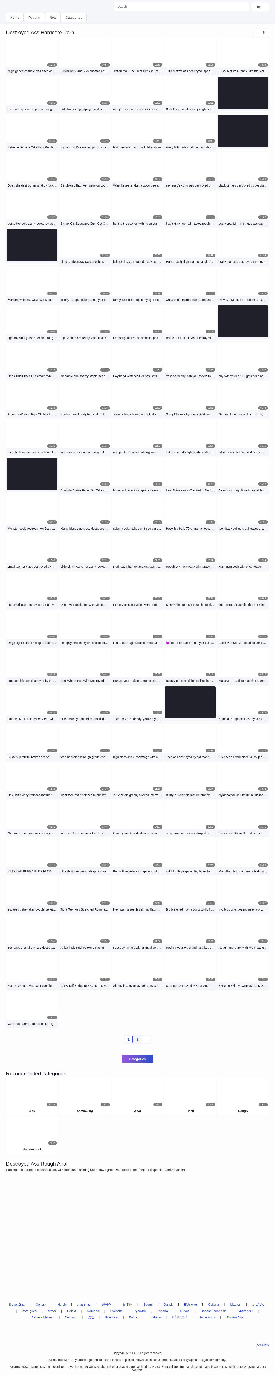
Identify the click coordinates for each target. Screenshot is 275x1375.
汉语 (91, 1317)
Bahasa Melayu (42, 1317)
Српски (41, 1304)
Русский (140, 1311)
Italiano (156, 1317)
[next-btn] (146, 1039)
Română (93, 1311)
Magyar (235, 1304)
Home (14, 17)
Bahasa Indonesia (213, 1311)
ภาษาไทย (84, 1304)
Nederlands (207, 1317)
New (53, 17)
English (134, 1317)
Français (111, 1317)
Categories (74, 17)
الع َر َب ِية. (259, 1304)
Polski (71, 1311)
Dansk (168, 1304)
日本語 (127, 1304)
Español (162, 1311)
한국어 (107, 1304)
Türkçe (184, 1311)
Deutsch (71, 1317)
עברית (52, 1311)
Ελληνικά (190, 1304)
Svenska (116, 1311)
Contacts (263, 1344)
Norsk (62, 1304)
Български (245, 1311)
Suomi (148, 1304)
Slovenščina (235, 1317)
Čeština (213, 1304)
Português (29, 1311)
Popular (35, 17)
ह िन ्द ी (179, 1317)
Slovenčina (16, 1304)
